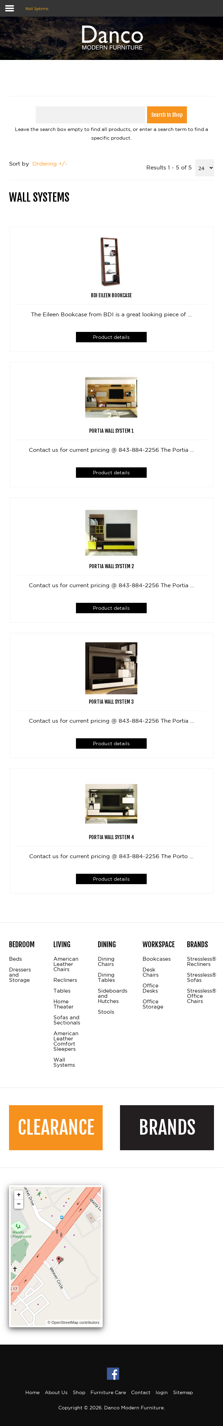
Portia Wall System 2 (111, 566)
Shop (79, 1392)
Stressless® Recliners (200, 961)
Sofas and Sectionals (66, 1020)
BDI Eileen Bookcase (111, 295)
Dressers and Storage (20, 975)
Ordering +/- (49, 163)
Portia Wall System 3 (111, 702)
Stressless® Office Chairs (200, 996)
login (162, 1392)
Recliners (65, 980)
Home (32, 1392)
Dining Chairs (106, 961)
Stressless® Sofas (200, 977)
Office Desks (150, 988)
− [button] (19, 1204)
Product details (111, 337)
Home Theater (63, 1004)
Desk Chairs (150, 972)
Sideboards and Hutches (111, 996)
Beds (15, 959)
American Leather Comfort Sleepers (65, 1041)
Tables (61, 991)
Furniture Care (108, 1392)
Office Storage (153, 1004)
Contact (141, 1392)
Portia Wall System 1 (111, 431)
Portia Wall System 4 (111, 837)
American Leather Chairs (65, 964)
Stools (106, 1012)
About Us (56, 1392)
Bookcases (156, 959)
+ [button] (19, 1195)
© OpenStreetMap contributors (73, 1322)
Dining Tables (106, 977)
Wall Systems (64, 1062)
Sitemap (183, 1392)
